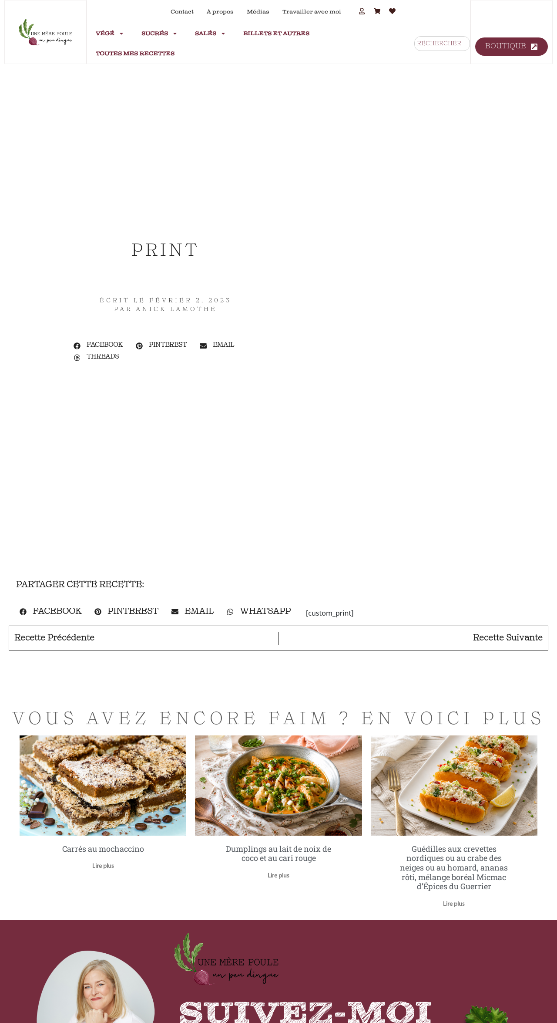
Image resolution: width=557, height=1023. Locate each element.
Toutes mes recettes (135, 53)
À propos (220, 11)
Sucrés (159, 34)
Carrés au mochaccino (103, 848)
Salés (210, 34)
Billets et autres (276, 33)
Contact (182, 11)
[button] (98, 345)
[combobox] (442, 43)
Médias (258, 11)
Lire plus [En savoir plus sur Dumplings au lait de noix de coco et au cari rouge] (278, 876)
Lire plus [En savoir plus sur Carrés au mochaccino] (103, 866)
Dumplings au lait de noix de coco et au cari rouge (278, 853)
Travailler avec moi (311, 11)
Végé (110, 34)
